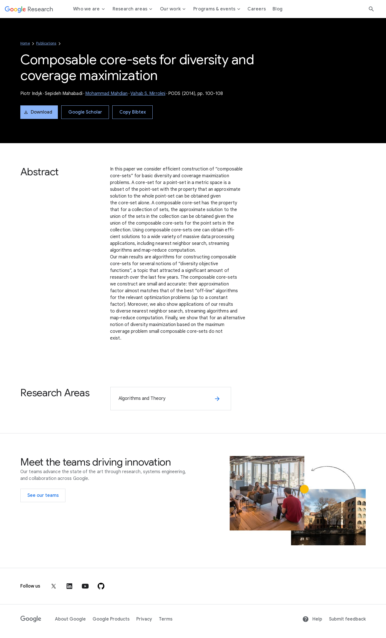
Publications (46, 43)
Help (312, 619)
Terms (165, 619)
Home (25, 43)
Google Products (111, 619)
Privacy (144, 619)
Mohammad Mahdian (106, 93)
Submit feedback (347, 619)
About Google (70, 619)
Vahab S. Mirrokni (147, 93)
